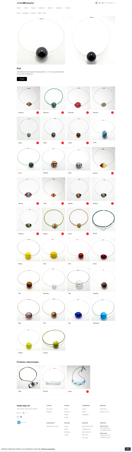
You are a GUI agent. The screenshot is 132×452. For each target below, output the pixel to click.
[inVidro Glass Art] (25, 3)
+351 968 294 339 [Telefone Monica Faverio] (105, 428)
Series (66, 409)
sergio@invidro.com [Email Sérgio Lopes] (105, 437)
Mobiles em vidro (104, 412)
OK (128, 449)
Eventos (68, 8)
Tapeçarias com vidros (52, 426)
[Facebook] (96, 3)
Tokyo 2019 (85, 435)
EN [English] (20, 413)
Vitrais (26, 8)
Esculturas (67, 412)
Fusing (33, 8)
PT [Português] (23, 413)
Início (18, 13)
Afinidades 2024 (86, 429)
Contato (22, 79)
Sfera (39, 13)
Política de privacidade (48, 449)
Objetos (66, 415)
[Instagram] (99, 3)
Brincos (84, 412)
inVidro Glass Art (23, 406)
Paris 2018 (85, 438)
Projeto (66, 429)
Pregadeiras (85, 415)
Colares (33, 13)
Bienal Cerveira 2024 (87, 426)
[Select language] (108, 3)
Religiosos (49, 412)
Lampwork (42, 8)
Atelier (19, 8)
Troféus (66, 418)
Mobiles (50, 8)
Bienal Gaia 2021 (86, 432)
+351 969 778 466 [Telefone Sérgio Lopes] (105, 435)
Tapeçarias (59, 8)
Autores (66, 426)
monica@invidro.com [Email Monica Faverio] (105, 430)
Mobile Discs (103, 409)
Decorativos (49, 409)
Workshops (67, 432)
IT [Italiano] (27, 413)
